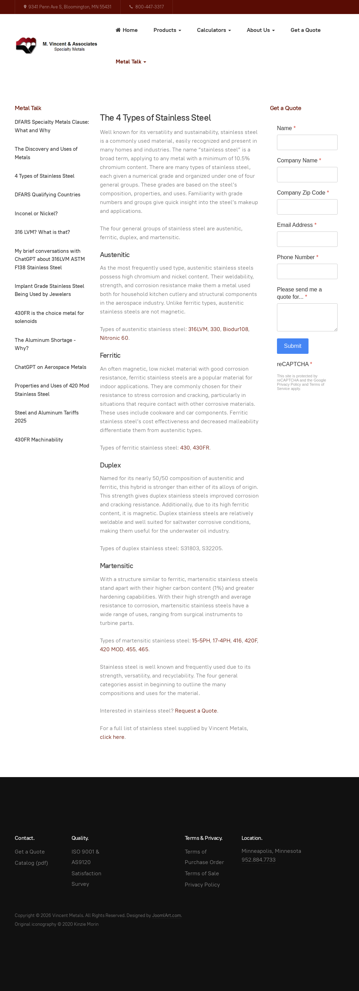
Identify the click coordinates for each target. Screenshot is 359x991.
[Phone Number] (307, 271)
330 (215, 329)
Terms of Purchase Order (204, 857)
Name (286, 128)
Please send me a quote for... (299, 293)
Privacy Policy (289, 384)
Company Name (299, 160)
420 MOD (111, 649)
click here (112, 737)
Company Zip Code (303, 193)
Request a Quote (196, 710)
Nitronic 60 (114, 338)
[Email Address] (307, 239)
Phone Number (297, 257)
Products (167, 30)
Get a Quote (306, 30)
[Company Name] (307, 174)
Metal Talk (131, 61)
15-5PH (201, 640)
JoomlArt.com (166, 915)
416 (237, 640)
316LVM (198, 329)
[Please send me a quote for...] (307, 317)
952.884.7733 (259, 859)
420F (251, 640)
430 (185, 447)
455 (131, 649)
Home (127, 30)
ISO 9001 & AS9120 (85, 857)
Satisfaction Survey (86, 879)
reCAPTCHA (294, 364)
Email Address (297, 225)
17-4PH (221, 640)
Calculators (214, 30)
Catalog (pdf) (31, 863)
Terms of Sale (202, 873)
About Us (261, 30)
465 (143, 649)
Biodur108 (235, 329)
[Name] (307, 142)
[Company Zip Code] (307, 207)
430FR (201, 447)
